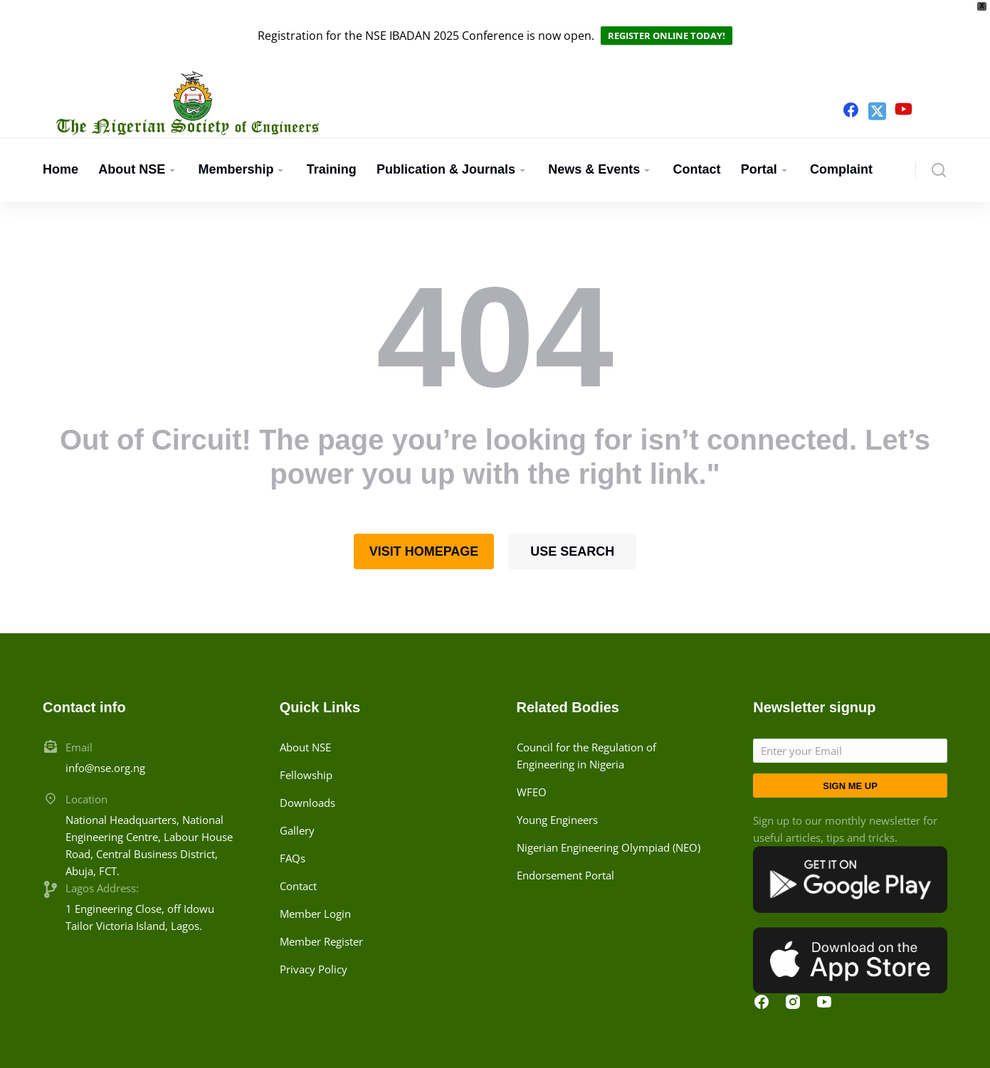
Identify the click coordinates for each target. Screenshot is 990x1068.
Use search (572, 511)
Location (86, 758)
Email (79, 706)
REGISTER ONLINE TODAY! (666, 15)
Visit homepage (424, 511)
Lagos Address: (102, 847)
